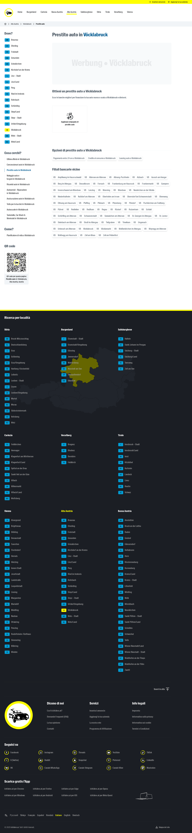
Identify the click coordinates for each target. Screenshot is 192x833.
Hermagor (12, 450)
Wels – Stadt (13, 136)
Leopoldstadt (13, 586)
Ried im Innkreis (14, 94)
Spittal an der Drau (16, 468)
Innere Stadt (13, 568)
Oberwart (68, 381)
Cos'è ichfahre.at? (54, 710)
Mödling (125, 592)
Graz (10, 350)
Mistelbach (126, 604)
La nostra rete (95, 722)
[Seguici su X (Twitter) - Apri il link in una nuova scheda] (19, 760)
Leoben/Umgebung (16, 393)
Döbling (11, 532)
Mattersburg (69, 363)
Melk (123, 598)
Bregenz (68, 444)
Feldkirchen (13, 444)
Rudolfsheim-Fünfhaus (18, 634)
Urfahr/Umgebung (15, 124)
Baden (124, 532)
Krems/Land (126, 574)
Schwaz (124, 492)
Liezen (10, 387)
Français (31, 815)
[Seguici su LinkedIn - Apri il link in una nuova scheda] (156, 760)
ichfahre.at (15, 827)
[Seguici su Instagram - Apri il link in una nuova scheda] (53, 752)
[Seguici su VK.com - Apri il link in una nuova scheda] (19, 768)
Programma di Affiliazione (101, 728)
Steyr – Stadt (13, 118)
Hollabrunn (126, 550)
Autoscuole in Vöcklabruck (17, 209)
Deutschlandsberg (16, 345)
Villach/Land (13, 492)
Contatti (50, 728)
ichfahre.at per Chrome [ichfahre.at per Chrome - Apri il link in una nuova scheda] (14, 788)
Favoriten (12, 544)
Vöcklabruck (27, 24)
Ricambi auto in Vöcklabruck (18, 184)
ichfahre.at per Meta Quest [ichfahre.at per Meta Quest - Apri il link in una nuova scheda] (101, 795)
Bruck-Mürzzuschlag (17, 339)
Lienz (123, 480)
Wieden (11, 652)
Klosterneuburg (128, 562)
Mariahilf (12, 604)
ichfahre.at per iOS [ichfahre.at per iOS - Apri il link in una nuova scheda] (69, 795)
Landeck (125, 474)
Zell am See (126, 369)
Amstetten (126, 520)
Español (40, 815)
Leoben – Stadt (14, 381)
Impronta (136, 710)
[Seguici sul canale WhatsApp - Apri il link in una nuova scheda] (53, 768)
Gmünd (124, 538)
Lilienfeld (125, 586)
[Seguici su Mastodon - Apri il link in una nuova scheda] (156, 768)
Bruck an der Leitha (129, 526)
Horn (123, 556)
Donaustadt (13, 538)
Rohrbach (12, 100)
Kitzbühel (125, 462)
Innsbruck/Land (128, 450)
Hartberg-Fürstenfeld (17, 369)
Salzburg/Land (127, 357)
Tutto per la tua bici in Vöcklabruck (20, 204)
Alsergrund (13, 520)
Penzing (11, 628)
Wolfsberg (12, 498)
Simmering (12, 640)
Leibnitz (11, 374)
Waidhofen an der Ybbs (131, 664)
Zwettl (124, 670)
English (67, 815)
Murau (11, 404)
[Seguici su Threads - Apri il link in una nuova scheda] (88, 752)
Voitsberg (12, 417)
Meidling (12, 610)
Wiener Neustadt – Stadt (131, 652)
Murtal (11, 398)
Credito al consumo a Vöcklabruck (102, 158)
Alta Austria (15, 24)
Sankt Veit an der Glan (17, 474)
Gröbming (12, 357)
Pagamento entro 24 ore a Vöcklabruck (68, 158)
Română (49, 815)
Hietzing (11, 562)
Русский (14, 815)
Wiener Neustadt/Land (131, 646)
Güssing (68, 350)
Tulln (123, 640)
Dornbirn (68, 456)
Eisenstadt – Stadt (72, 339)
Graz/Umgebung (15, 363)
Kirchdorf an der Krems (17, 70)
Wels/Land (12, 142)
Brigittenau (13, 526)
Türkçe (23, 815)
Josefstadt (12, 574)
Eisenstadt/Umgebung (74, 345)
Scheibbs (125, 628)
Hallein (124, 339)
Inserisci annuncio (97, 710)
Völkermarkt (13, 486)
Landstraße (13, 580)
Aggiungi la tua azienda (99, 716)
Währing (11, 646)
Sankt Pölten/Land (129, 622)
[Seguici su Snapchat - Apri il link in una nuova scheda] (88, 760)
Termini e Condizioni (140, 728)
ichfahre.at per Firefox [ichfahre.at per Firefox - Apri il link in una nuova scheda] (42, 788)
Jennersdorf (69, 357)
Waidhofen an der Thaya (131, 658)
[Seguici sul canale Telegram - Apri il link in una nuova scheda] (88, 768)
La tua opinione (53, 722)
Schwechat (126, 634)
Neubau (11, 616)
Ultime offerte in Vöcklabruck (18, 159)
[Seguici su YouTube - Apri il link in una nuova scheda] (122, 752)
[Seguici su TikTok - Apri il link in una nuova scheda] (156, 752)
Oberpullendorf (71, 374)
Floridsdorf (13, 550)
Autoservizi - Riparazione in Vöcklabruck (17, 191)
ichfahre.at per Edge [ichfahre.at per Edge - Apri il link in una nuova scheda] (70, 788)
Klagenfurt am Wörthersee (19, 456)
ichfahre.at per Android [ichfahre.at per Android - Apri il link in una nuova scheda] (43, 795)
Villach (11, 480)
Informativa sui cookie (141, 722)
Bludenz (68, 450)
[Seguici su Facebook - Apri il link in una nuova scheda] (19, 752)
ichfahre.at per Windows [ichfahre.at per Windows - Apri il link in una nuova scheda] (14, 795)
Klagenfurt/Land (15, 462)
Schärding (12, 106)
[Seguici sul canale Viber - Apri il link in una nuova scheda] (122, 768)
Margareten (13, 598)
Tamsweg (125, 363)
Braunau (11, 40)
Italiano (58, 815)
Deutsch (76, 815)
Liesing (11, 592)
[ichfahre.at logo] (8, 12)
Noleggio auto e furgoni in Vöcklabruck (16, 177)
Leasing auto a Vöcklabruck (130, 158)
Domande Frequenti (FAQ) (57, 716)
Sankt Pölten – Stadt (130, 616)
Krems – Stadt (127, 580)
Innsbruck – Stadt (129, 444)
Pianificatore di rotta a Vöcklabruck (21, 235)
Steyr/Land (12, 112)
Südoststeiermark (15, 411)
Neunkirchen (126, 610)
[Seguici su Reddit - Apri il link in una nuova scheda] (53, 760)
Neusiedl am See (71, 369)
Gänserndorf (126, 544)
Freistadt (11, 52)
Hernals (11, 556)
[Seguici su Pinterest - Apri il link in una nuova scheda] (122, 760)
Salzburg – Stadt (128, 350)
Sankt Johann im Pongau (132, 345)
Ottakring (12, 622)
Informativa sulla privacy (142, 716)
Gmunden (12, 58)
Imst (123, 456)
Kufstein (125, 468)
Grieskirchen (13, 64)
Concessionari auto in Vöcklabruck (21, 164)
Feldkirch (68, 462)
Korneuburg (126, 568)
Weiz (10, 422)
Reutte (124, 486)
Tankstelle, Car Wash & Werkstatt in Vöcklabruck (17, 217)
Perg (10, 88)
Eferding (11, 46)
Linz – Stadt (13, 76)
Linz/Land (12, 82)
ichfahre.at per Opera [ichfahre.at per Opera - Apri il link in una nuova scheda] (99, 788)
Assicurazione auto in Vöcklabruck (20, 198)
